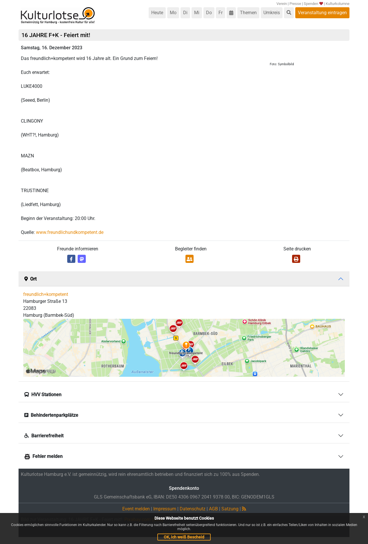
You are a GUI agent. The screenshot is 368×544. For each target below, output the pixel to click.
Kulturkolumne (337, 3)
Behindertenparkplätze (51, 415)
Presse (295, 3)
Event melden (136, 509)
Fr (220, 12)
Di (185, 12)
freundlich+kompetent (45, 294)
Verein (281, 3)
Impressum (164, 509)
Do (209, 12)
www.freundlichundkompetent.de (69, 232)
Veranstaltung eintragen (322, 12)
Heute (157, 12)
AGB (213, 509)
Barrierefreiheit (43, 436)
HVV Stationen (42, 394)
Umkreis (271, 12)
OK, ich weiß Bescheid (184, 537)
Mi (196, 12)
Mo (173, 12)
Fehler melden (43, 456)
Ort (30, 279)
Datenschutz (192, 509)
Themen (248, 12)
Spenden (313, 3)
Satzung (229, 509)
